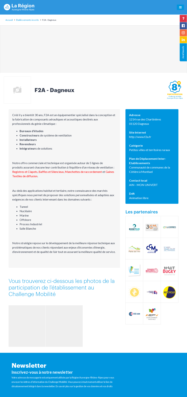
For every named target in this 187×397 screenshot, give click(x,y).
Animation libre (138, 198)
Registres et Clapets (24, 171)
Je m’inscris (183, 52)
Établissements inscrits (27, 20)
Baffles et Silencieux (51, 171)
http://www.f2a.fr (140, 136)
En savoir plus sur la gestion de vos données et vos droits (84, 386)
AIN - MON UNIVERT (143, 184)
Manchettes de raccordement (83, 171)
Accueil (9, 20)
